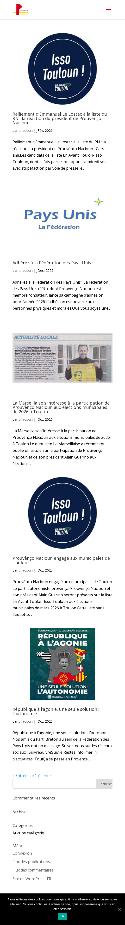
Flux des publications (31, 861)
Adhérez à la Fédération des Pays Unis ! (52, 263)
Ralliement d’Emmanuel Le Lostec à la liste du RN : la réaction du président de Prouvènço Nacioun (59, 118)
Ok (62, 916)
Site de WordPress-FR (31, 878)
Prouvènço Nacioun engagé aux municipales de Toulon (61, 560)
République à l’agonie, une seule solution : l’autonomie (55, 711)
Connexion (22, 853)
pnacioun (26, 130)
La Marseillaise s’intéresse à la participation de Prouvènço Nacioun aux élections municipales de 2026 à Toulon (61, 407)
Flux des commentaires (33, 870)
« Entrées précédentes (32, 775)
